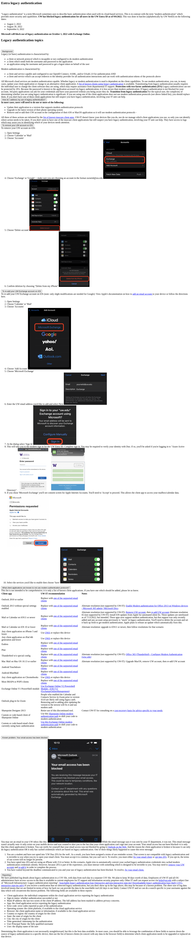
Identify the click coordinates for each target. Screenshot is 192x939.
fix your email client (142, 857)
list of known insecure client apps (58, 117)
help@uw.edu (165, 880)
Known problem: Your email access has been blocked (25, 738)
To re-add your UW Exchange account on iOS (21, 291)
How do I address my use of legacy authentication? (24, 100)
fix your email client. (134, 870)
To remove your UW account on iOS (17, 125)
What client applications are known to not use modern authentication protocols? (35, 588)
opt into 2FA (161, 857)
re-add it (22, 867)
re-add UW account (160, 612)
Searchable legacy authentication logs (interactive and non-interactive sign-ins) (95, 883)
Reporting (6, 875)
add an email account (142, 294)
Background (7, 51)
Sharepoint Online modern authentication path (57, 714)
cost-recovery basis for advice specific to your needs (138, 710)
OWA (47, 632)
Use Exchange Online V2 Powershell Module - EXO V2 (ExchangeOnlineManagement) (58, 689)
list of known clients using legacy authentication (101, 84)
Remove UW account (136, 612)
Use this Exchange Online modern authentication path (56, 723)
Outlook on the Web (117, 847)
